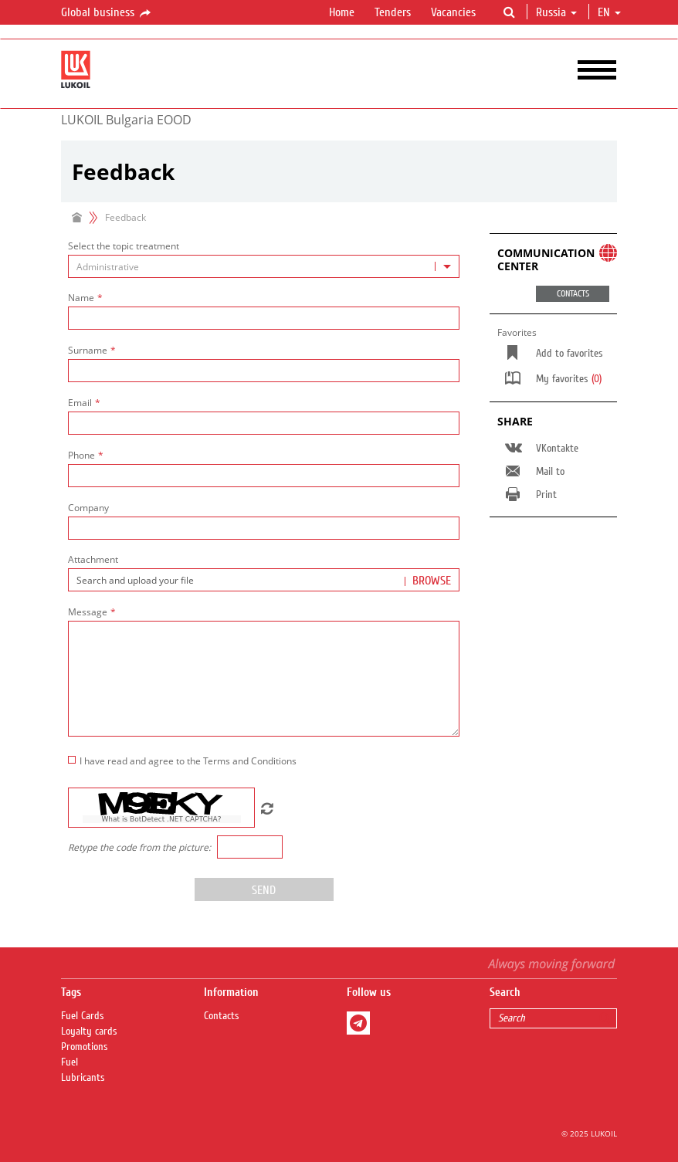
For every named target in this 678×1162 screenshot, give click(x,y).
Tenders (393, 12)
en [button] (609, 12)
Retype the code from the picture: (139, 847)
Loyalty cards (89, 1031)
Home (341, 12)
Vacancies (453, 12)
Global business (107, 13)
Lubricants (83, 1078)
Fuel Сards (82, 1016)
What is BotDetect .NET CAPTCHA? (161, 819)
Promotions (84, 1047)
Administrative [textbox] (107, 266)
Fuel (69, 1062)
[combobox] (263, 266)
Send (264, 890)
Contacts (221, 1016)
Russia (556, 12)
